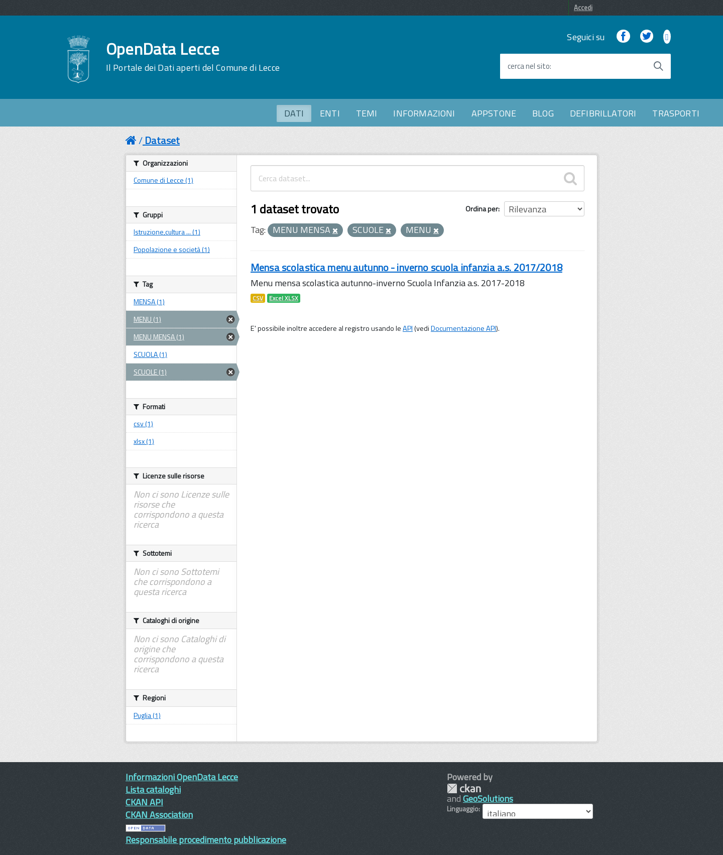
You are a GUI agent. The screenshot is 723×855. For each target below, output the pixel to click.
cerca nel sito (529, 66)
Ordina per (481, 208)
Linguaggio (462, 809)
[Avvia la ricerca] (658, 66)
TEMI (367, 113)
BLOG (543, 113)
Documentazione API (463, 328)
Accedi (583, 8)
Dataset (162, 140)
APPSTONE (493, 113)
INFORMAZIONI (424, 113)
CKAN (464, 788)
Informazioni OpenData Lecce (182, 777)
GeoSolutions (488, 798)
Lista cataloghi (153, 789)
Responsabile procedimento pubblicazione (206, 839)
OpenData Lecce (193, 57)
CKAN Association (159, 814)
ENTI (330, 113)
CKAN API (144, 802)
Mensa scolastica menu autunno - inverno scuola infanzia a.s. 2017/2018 (406, 267)
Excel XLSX (283, 298)
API (408, 328)
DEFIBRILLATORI (603, 113)
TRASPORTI (675, 113)
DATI (294, 113)
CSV (258, 298)
